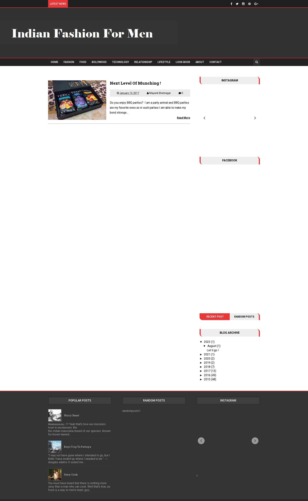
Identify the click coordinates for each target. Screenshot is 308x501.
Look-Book (183, 62)
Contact (215, 62)
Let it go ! (213, 343)
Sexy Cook (71, 468)
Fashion (69, 62)
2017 (207, 364)
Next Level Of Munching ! (135, 83)
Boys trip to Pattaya (77, 440)
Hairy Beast (71, 408)
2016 (207, 368)
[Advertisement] (242, 33)
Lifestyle (164, 62)
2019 (207, 356)
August (212, 339)
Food (83, 62)
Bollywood (99, 62)
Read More (183, 117)
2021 (207, 347)
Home (54, 62)
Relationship (143, 62)
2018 (207, 360)
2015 (207, 372)
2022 (207, 335)
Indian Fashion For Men (165, 496)
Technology (120, 62)
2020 (207, 352)
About (199, 62)
